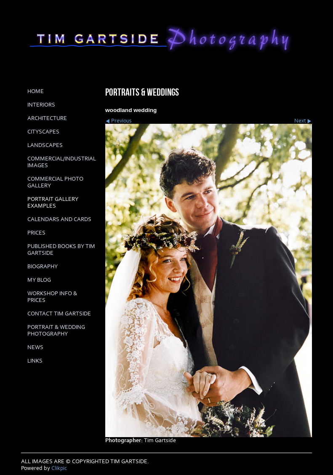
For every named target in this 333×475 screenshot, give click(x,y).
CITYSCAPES (43, 131)
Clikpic (59, 468)
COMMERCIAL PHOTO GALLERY (55, 182)
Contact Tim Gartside (59, 313)
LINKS (35, 361)
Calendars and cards (59, 219)
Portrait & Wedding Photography (56, 330)
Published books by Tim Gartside (61, 249)
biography (42, 266)
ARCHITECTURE (47, 118)
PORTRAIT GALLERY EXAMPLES (52, 202)
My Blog (39, 280)
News (35, 347)
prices (36, 232)
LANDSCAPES (45, 145)
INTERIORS (41, 104)
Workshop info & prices (52, 297)
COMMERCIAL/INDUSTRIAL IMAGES (61, 162)
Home (35, 91)
